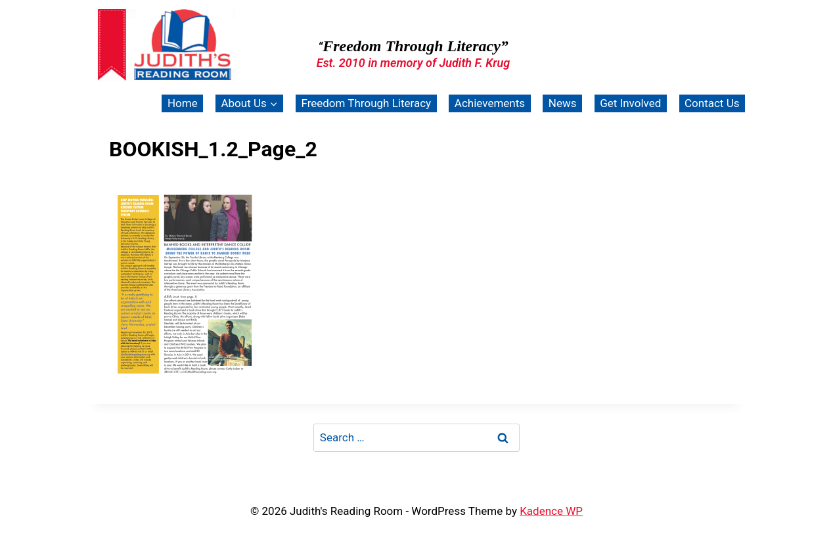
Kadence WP (551, 511)
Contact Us (712, 103)
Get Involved (630, 103)
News (563, 103)
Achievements (490, 103)
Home (183, 103)
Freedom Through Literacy (366, 103)
